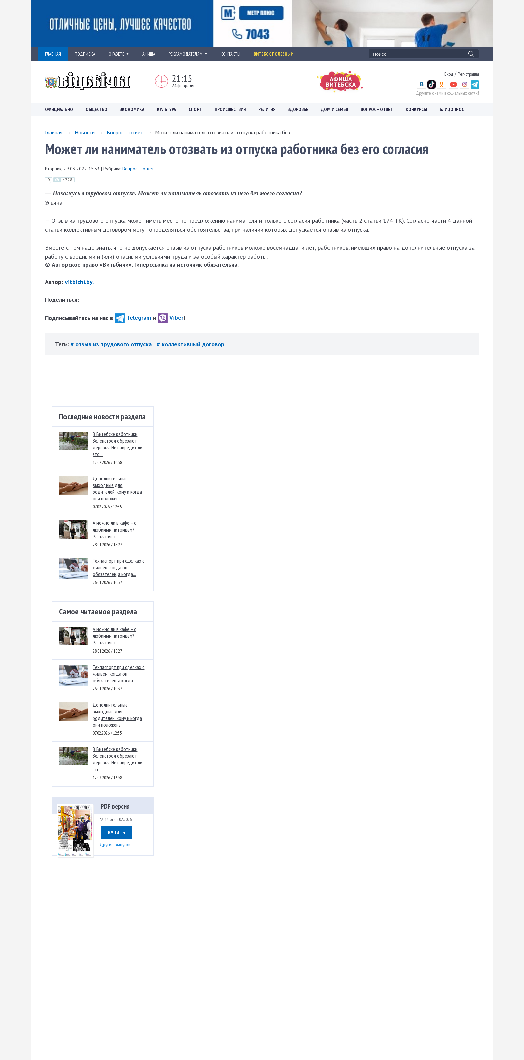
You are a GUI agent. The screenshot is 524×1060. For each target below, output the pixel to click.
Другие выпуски (115, 844)
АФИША (148, 54)
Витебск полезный (273, 54)
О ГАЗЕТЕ (119, 54)
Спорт (195, 109)
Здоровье (298, 109)
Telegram (133, 317)
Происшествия (230, 109)
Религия (266, 109)
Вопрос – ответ (377, 109)
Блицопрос (452, 109)
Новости (85, 132)
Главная (53, 132)
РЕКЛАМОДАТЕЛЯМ (188, 54)
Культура (166, 109)
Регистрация (468, 74)
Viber (170, 317)
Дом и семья (334, 109)
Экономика (132, 109)
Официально (59, 109)
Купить (116, 832)
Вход (448, 74)
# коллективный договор (190, 344)
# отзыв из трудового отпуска (111, 344)
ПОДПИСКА (85, 54)
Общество (96, 109)
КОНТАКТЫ (230, 54)
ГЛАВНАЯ (53, 54)
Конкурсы (416, 109)
